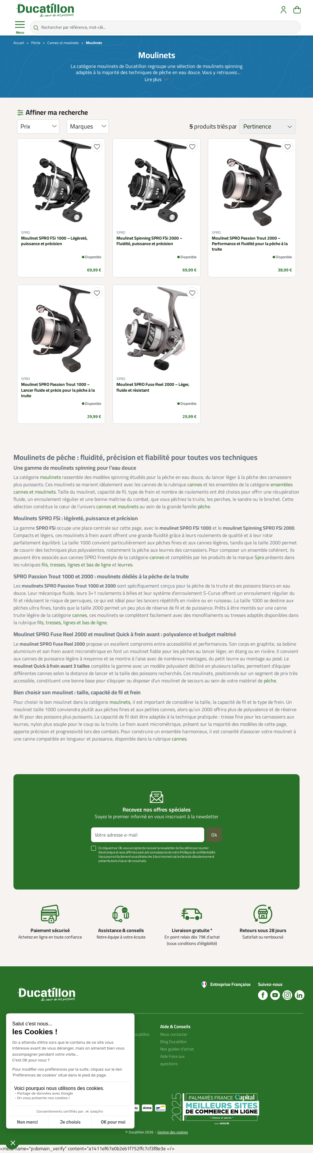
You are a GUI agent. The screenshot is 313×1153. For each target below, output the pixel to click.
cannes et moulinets (117, 506)
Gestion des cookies (172, 1132)
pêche (204, 506)
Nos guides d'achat (177, 1049)
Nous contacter (173, 1034)
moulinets (50, 477)
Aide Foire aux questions (172, 1060)
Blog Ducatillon (173, 1042)
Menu (20, 27)
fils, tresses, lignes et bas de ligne (76, 564)
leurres (125, 564)
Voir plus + (34, 870)
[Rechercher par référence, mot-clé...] (165, 27)
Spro (259, 557)
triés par (227, 126)
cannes (194, 484)
